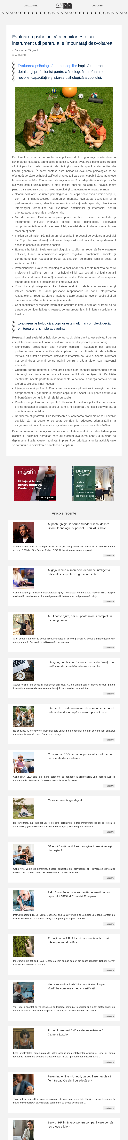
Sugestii (33, 50)
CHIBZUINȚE (31, 5)
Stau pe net (21, 50)
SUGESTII (97, 5)
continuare (109, 556)
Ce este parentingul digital (65, 800)
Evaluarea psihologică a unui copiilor (47, 66)
